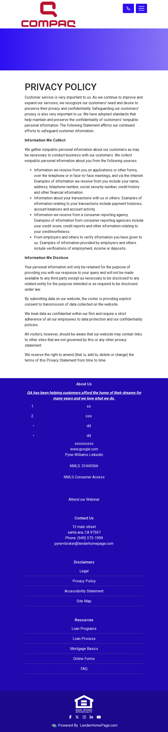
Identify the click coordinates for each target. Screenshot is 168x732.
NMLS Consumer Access (84, 477)
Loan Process (84, 638)
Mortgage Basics (84, 648)
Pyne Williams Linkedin (84, 454)
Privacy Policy (84, 581)
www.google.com (84, 449)
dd (89, 435)
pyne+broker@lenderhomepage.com (84, 543)
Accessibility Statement (84, 591)
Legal (84, 571)
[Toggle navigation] (141, 8)
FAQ (84, 668)
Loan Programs (84, 628)
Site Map (84, 601)
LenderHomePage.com (98, 725)
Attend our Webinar (84, 499)
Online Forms (84, 658)
